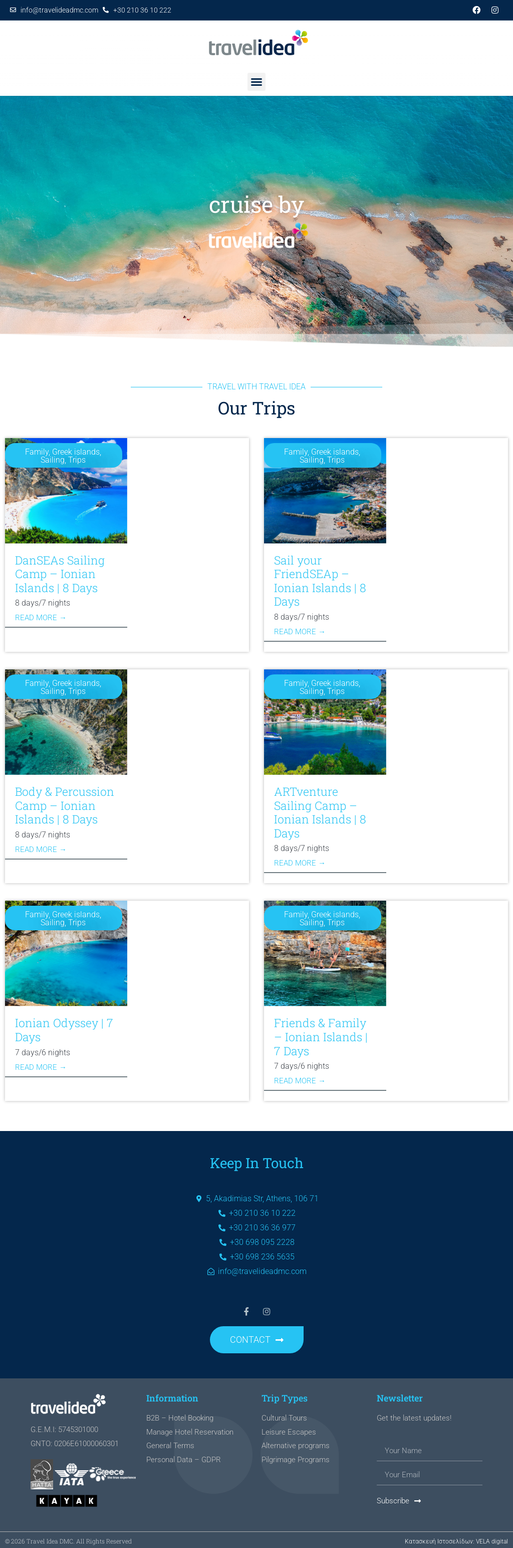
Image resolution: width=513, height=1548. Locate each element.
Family (37, 452)
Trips (77, 460)
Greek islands (76, 452)
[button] (256, 82)
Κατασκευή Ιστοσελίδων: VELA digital (456, 1538)
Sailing (53, 460)
